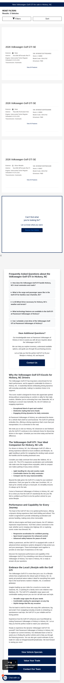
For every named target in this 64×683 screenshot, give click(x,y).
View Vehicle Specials (32, 652)
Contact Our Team (32, 669)
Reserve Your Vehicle (32, 230)
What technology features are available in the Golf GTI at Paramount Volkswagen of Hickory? (32, 313)
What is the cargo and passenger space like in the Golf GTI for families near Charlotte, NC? (30, 293)
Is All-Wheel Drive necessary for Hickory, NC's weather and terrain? (29, 303)
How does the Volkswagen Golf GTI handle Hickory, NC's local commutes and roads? (31, 284)
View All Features (32, 67)
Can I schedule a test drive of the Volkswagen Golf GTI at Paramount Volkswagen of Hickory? (30, 322)
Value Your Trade (32, 661)
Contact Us (32, 363)
